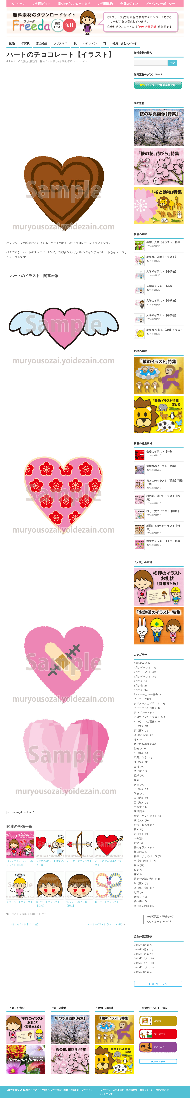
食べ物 (138, 901)
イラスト (47, 61)
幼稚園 (138, 811)
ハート (45, 913)
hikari (12, 61)
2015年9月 (140, 972)
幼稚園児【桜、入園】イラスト (164, 330)
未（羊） (139, 833)
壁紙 (136, 775)
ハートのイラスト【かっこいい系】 (105, 924)
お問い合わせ (162, 1089)
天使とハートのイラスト (19, 902)
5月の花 (138, 685)
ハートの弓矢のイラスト (78, 861)
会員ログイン (129, 4)
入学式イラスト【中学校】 (161, 315)
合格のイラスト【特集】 (160, 451)
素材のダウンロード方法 (74, 4)
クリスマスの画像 (144, 708)
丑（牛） (139, 726)
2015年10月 (141, 967)
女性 (136, 784)
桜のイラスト (141, 847)
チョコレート (34, 913)
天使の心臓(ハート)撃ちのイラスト (50, 863)
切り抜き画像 (59, 61)
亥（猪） (139, 730)
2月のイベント (142, 672)
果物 (136, 842)
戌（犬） (139, 820)
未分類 (138, 838)
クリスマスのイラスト (147, 703)
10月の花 (139, 663)
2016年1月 (140, 954)
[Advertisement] (67, 107)
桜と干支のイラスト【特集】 (163, 511)
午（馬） (139, 752)
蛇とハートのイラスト (107, 902)
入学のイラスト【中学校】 (161, 300)
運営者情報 (131, 1089)
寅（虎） (139, 797)
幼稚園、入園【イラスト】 (161, 257)
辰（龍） (139, 883)
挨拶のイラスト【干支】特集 (163, 541)
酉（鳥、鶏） (141, 887)
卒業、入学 (140, 757)
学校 (136, 793)
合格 (136, 766)
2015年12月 (141, 958)
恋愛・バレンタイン (77, 61)
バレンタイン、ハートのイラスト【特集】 (19, 863)
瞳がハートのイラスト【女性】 (48, 903)
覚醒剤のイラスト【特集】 (161, 466)
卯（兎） (139, 762)
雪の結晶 (41, 43)
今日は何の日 (141, 735)
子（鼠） (139, 789)
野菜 (136, 892)
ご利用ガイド (42, 4)
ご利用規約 (105, 4)
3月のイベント (142, 676)
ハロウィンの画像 (144, 721)
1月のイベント (142, 667)
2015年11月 (141, 963)
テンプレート (141, 712)
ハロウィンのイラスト (147, 717)
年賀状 (25, 43)
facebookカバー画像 (146, 694)
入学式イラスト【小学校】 (161, 271)
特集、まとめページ (125, 43)
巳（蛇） (139, 802)
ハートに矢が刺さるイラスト (108, 863)
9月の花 (138, 690)
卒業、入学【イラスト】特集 (163, 242)
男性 (136, 865)
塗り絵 (138, 771)
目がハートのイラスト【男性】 (77, 903)
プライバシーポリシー (160, 4)
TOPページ (17, 4)
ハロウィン (90, 43)
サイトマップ (106, 1094)
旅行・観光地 (141, 825)
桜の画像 (139, 851)
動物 (12, 43)
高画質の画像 (141, 905)
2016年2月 (140, 949)
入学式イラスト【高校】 (160, 286)
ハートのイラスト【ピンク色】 (23, 924)
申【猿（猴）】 (143, 860)
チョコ (23, 913)
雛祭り (138, 896)
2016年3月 (140, 945)
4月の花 (138, 681)
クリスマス (60, 43)
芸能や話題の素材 (144, 878)
